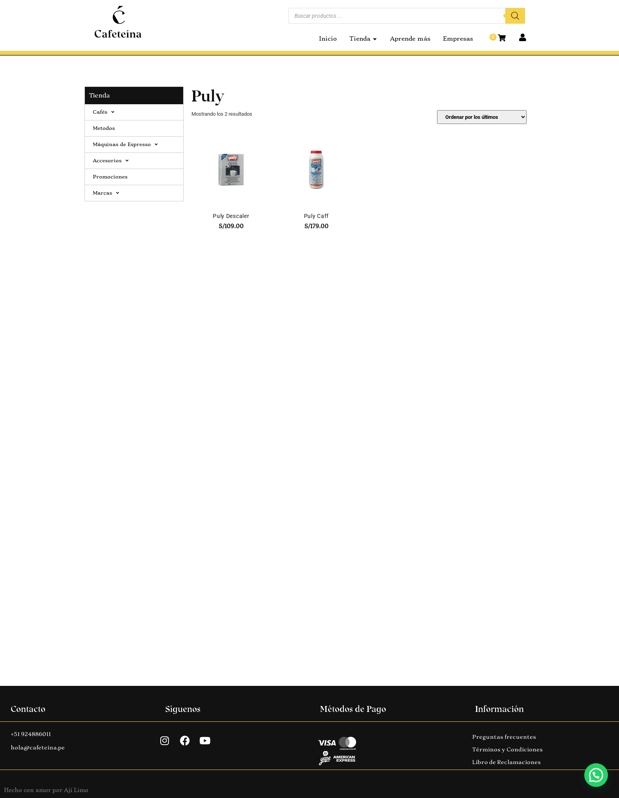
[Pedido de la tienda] (482, 117)
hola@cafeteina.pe (38, 747)
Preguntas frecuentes (504, 737)
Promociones (110, 177)
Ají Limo (76, 790)
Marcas (106, 193)
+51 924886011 (31, 734)
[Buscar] (515, 16)
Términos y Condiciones (507, 749)
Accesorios (110, 160)
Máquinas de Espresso (125, 144)
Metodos (104, 128)
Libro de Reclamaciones (506, 762)
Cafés (103, 112)
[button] (596, 775)
